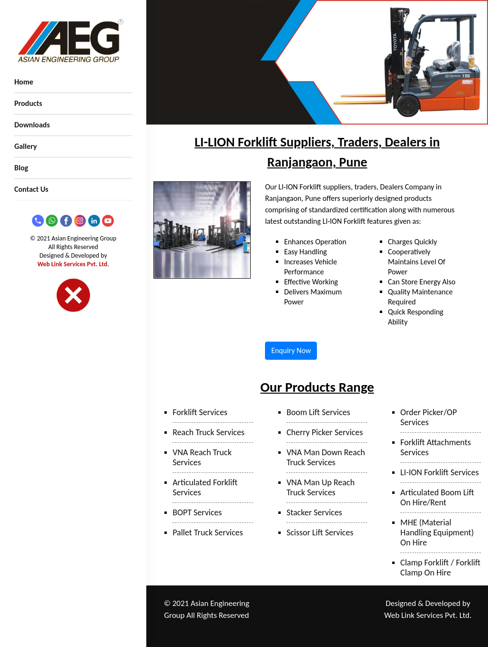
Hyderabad (314, 629)
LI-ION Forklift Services (439, 472)
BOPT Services (197, 512)
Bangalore (347, 629)
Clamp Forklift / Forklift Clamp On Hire (440, 567)
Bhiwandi (318, 616)
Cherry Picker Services (324, 432)
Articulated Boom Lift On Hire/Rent (437, 497)
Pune (321, 603)
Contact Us (31, 189)
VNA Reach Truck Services (202, 457)
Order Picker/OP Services (428, 417)
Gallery (25, 146)
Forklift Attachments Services (435, 447)
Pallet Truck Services (208, 532)
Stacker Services (314, 512)
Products (28, 103)
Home (23, 81)
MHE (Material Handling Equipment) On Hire (437, 532)
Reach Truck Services (208, 432)
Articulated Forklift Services (205, 487)
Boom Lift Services (318, 412)
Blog (21, 167)
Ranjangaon (293, 603)
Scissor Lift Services (319, 532)
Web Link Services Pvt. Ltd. (73, 264)
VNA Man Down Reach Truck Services (325, 457)
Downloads (32, 124)
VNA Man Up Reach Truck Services (320, 487)
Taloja (343, 603)
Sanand (283, 629)
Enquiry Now (291, 350)
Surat (344, 616)
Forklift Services (200, 412)
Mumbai (288, 616)
